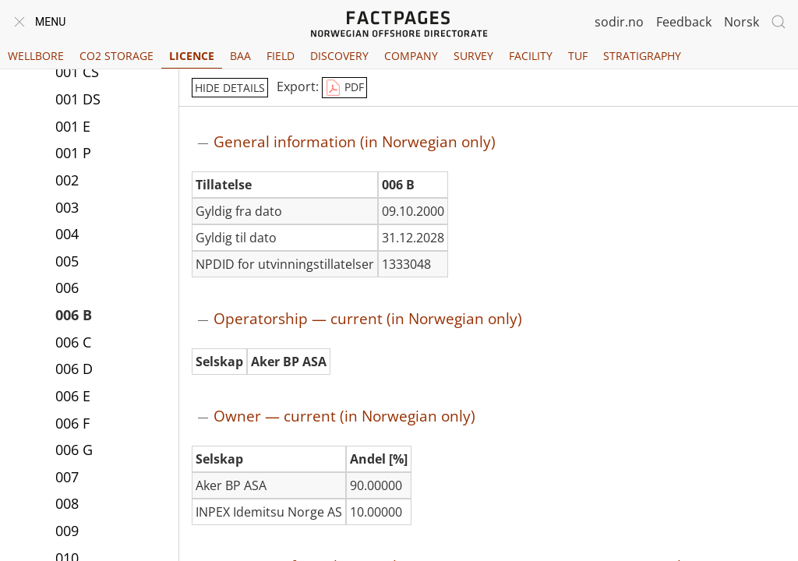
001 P (73, 152)
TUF (578, 55)
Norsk (741, 21)
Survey (473, 55)
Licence (191, 55)
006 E (72, 395)
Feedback (683, 21)
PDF (344, 88)
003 (67, 207)
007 (67, 477)
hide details (230, 87)
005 (67, 261)
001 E (72, 126)
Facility (531, 55)
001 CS (77, 71)
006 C (73, 342)
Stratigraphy (642, 55)
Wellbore (36, 55)
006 (67, 287)
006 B (73, 314)
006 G (74, 449)
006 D (74, 368)
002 (67, 180)
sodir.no (619, 21)
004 (67, 233)
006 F (72, 423)
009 (67, 530)
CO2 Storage (116, 55)
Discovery (339, 55)
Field (281, 55)
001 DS (78, 99)
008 (67, 503)
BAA (240, 55)
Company (411, 55)
